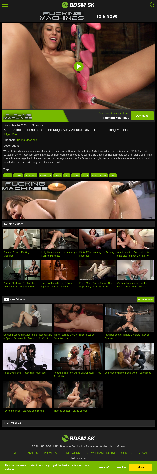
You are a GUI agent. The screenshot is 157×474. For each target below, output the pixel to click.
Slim (66, 175)
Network (73, 453)
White (113, 175)
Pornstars (52, 453)
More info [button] (104, 467)
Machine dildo (31, 175)
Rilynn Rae (10, 134)
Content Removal (134, 453)
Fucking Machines (26, 140)
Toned (85, 175)
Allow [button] (140, 467)
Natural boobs (45, 175)
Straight (76, 175)
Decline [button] (121, 467)
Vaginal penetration (99, 175)
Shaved (58, 175)
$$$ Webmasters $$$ (100, 453)
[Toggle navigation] (5, 5)
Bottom (7, 175)
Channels (31, 453)
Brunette (18, 175)
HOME (13, 453)
